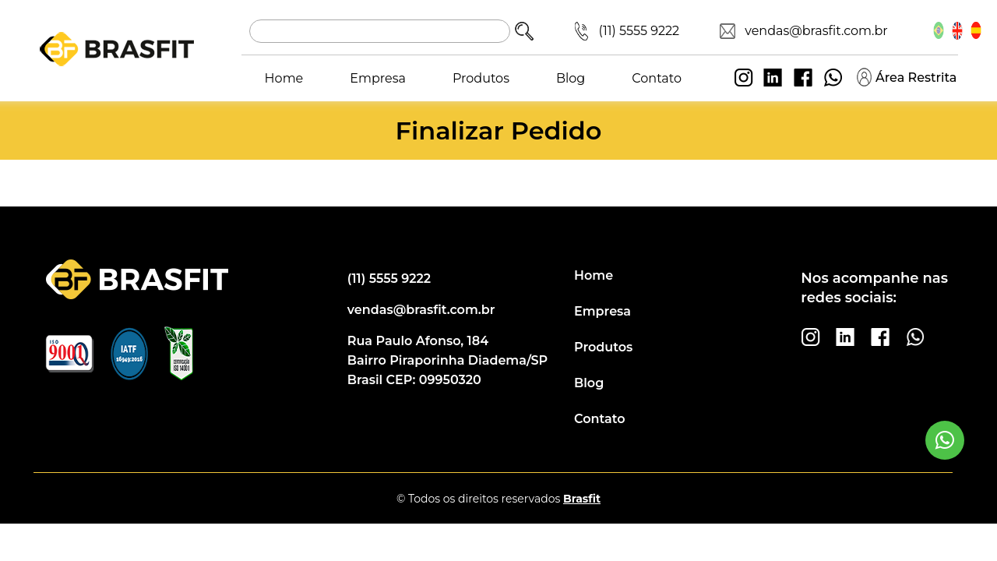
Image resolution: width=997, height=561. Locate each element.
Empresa (378, 78)
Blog (570, 78)
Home (284, 78)
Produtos (481, 78)
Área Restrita (906, 77)
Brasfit (582, 499)
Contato (657, 78)
